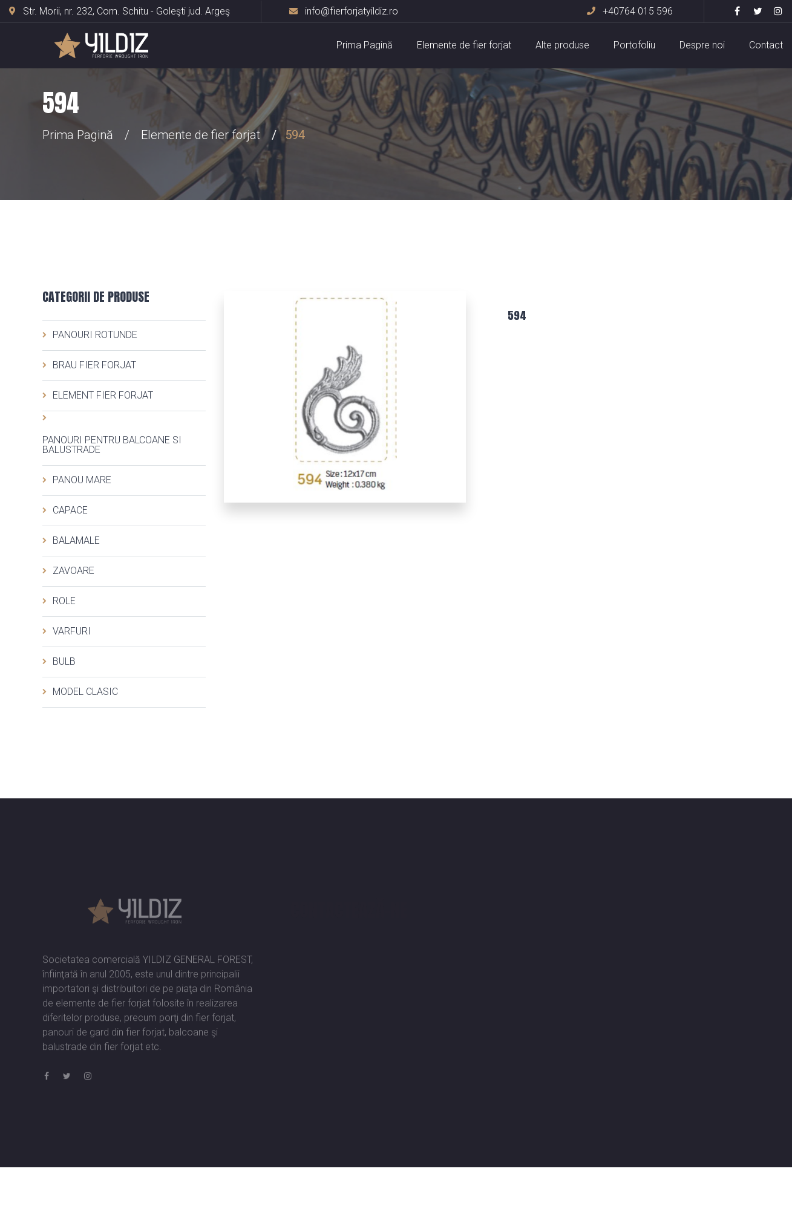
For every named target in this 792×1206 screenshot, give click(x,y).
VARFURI (72, 631)
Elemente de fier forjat (464, 45)
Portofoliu (634, 45)
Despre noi (702, 45)
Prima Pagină (364, 45)
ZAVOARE (73, 570)
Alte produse (562, 45)
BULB (64, 661)
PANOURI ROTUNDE (95, 335)
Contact (766, 45)
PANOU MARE (82, 480)
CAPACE (70, 510)
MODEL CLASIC (85, 691)
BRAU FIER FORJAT (94, 365)
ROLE (64, 601)
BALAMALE (76, 540)
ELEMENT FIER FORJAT (103, 395)
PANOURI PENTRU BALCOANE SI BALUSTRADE (112, 444)
